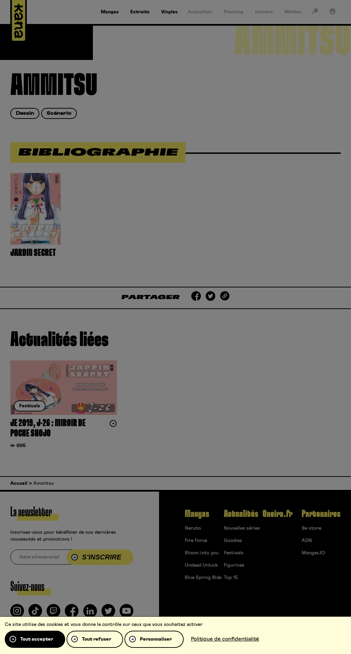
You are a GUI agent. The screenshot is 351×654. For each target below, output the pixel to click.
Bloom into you (202, 553)
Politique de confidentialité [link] (225, 639)
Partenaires (321, 514)
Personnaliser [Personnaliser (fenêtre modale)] (156, 639)
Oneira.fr (277, 514)
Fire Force (196, 540)
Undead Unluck (201, 565)
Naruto (193, 528)
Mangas (197, 514)
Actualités (241, 514)
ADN (307, 540)
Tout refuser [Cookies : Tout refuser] (96, 639)
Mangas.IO (313, 553)
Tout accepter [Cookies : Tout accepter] (36, 639)
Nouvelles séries (242, 528)
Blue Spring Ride (203, 577)
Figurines (234, 565)
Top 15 (231, 577)
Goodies (233, 540)
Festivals (233, 553)
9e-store (311, 528)
